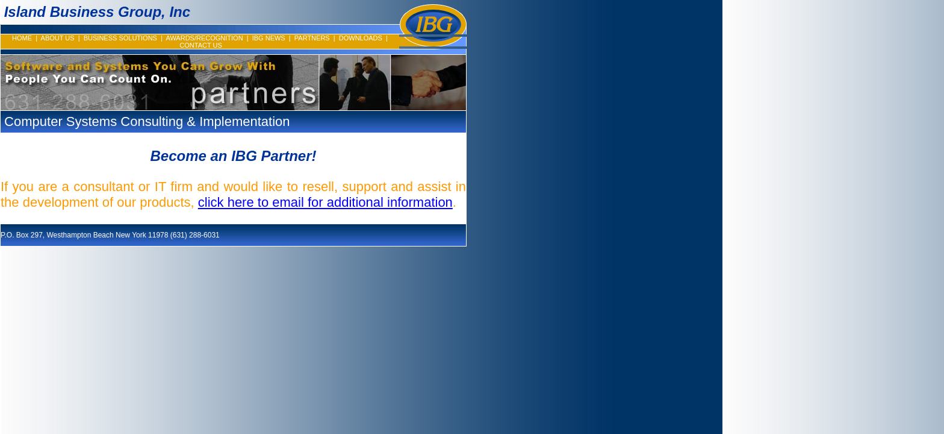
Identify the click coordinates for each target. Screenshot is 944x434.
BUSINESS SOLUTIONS (120, 38)
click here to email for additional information (325, 202)
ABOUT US (58, 38)
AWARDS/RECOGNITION (204, 38)
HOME (22, 38)
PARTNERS (312, 38)
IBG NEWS (268, 38)
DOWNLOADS (360, 38)
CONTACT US (200, 45)
